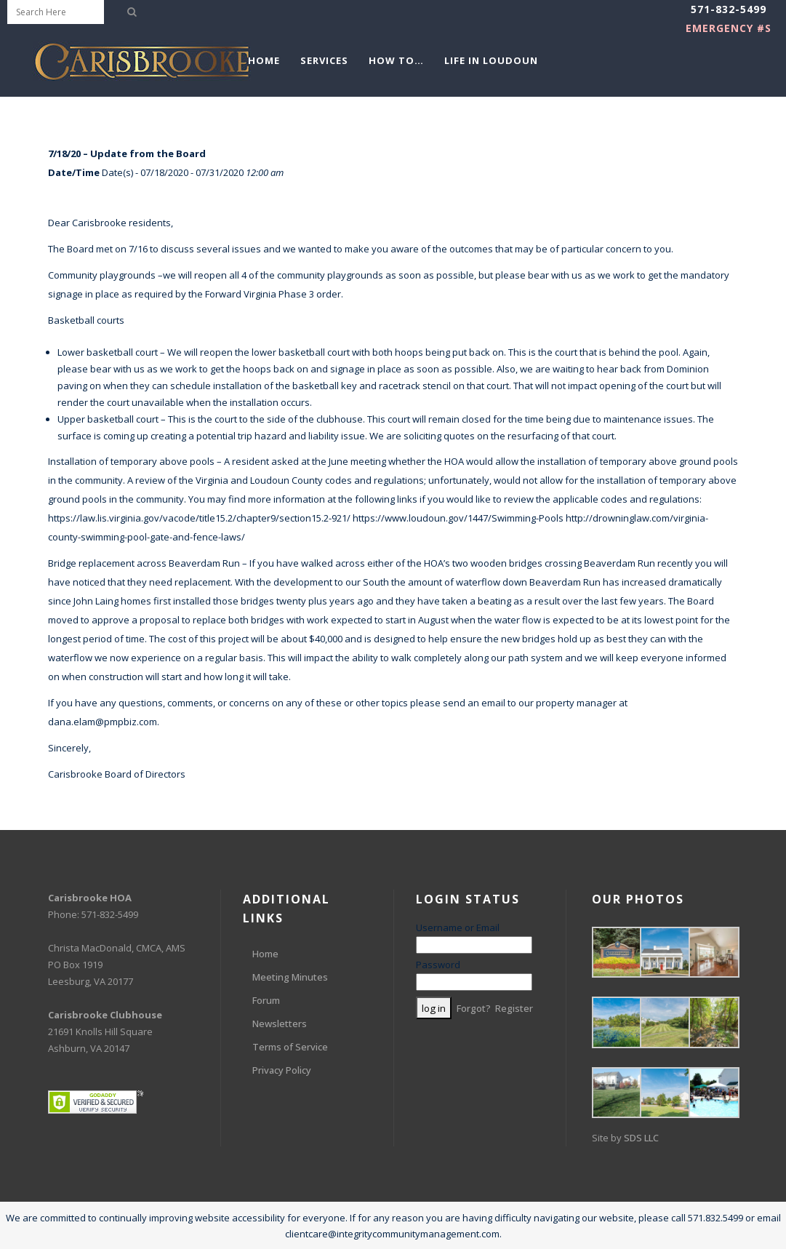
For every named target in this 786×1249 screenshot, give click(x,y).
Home (265, 953)
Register (514, 1008)
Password (438, 964)
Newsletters (279, 1023)
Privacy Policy (281, 1070)
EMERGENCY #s (728, 28)
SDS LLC (641, 1137)
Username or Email (458, 927)
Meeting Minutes (290, 976)
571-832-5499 (728, 9)
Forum (266, 1000)
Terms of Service (290, 1046)
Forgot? (474, 1008)
